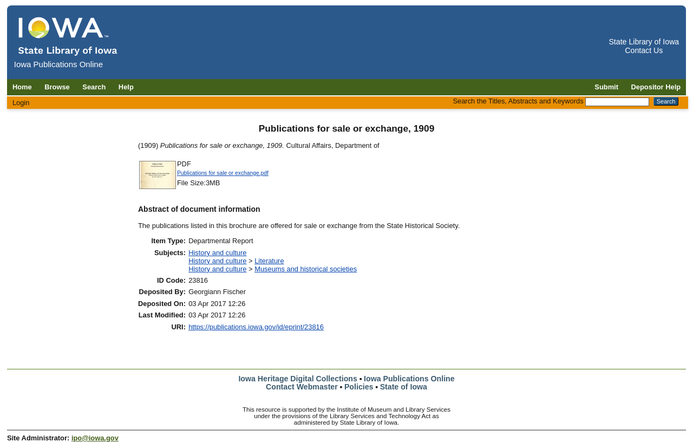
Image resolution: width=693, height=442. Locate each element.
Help (126, 87)
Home (22, 87)
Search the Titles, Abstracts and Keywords (518, 101)
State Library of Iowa (644, 41)
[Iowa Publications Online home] (68, 36)
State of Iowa (403, 386)
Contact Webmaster (302, 386)
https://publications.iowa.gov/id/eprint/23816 (256, 327)
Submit (606, 87)
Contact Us (644, 50)
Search (94, 87)
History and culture (217, 253)
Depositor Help (656, 87)
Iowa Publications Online (409, 378)
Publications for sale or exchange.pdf (223, 173)
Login (21, 103)
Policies (359, 386)
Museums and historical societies (305, 269)
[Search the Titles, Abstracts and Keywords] (617, 102)
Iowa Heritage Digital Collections (297, 378)
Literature (269, 261)
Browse (57, 87)
